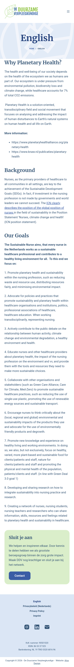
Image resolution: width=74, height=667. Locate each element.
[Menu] (68, 11)
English (37, 601)
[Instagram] (26, 627)
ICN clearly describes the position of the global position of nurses (34, 207)
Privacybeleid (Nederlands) (37, 606)
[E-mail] (47, 627)
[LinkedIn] (37, 627)
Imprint (37, 615)
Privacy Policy (37, 611)
